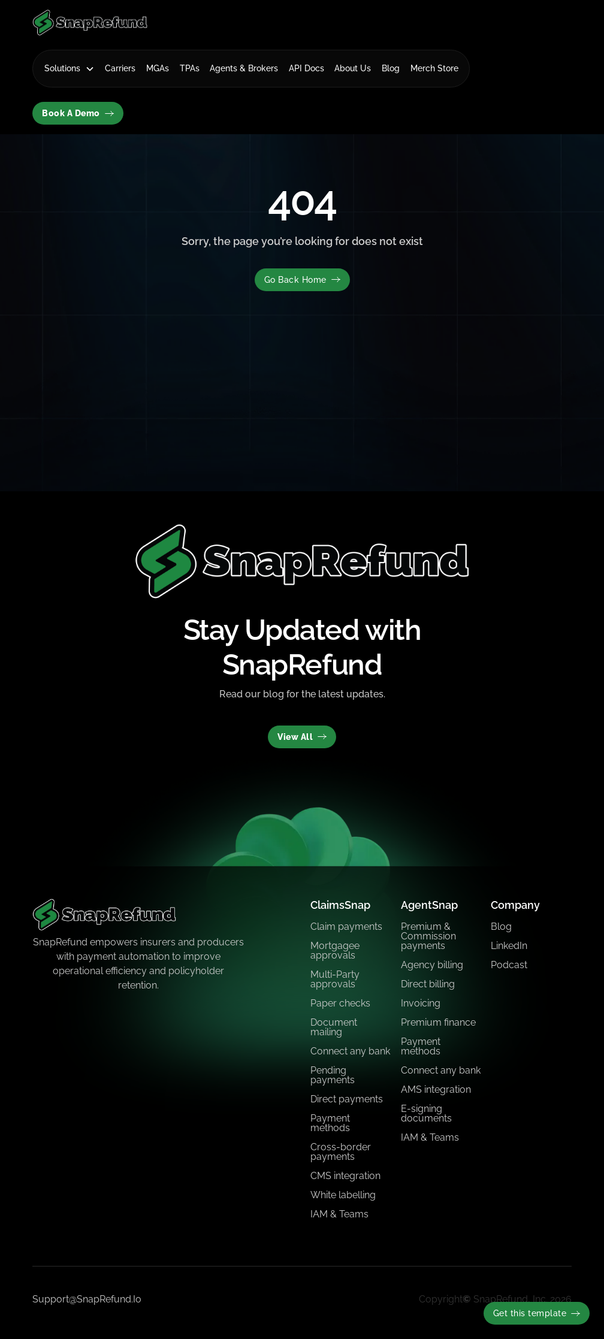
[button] (69, 68)
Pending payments (332, 1075)
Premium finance (438, 1022)
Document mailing (333, 1027)
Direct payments (346, 1099)
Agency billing (432, 965)
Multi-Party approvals (335, 979)
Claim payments (346, 926)
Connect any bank (350, 1051)
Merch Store (434, 68)
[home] (89, 22)
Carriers (120, 68)
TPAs (190, 68)
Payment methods (330, 1123)
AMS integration (436, 1089)
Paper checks (340, 1003)
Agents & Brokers (244, 68)
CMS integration (345, 1175)
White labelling (343, 1195)
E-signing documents (426, 1113)
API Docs (306, 68)
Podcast (509, 965)
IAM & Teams (339, 1214)
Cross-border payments (340, 1151)
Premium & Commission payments (428, 936)
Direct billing (428, 984)
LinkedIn (509, 945)
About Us (352, 68)
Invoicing (420, 1003)
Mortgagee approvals (335, 950)
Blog (391, 68)
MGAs (157, 68)
